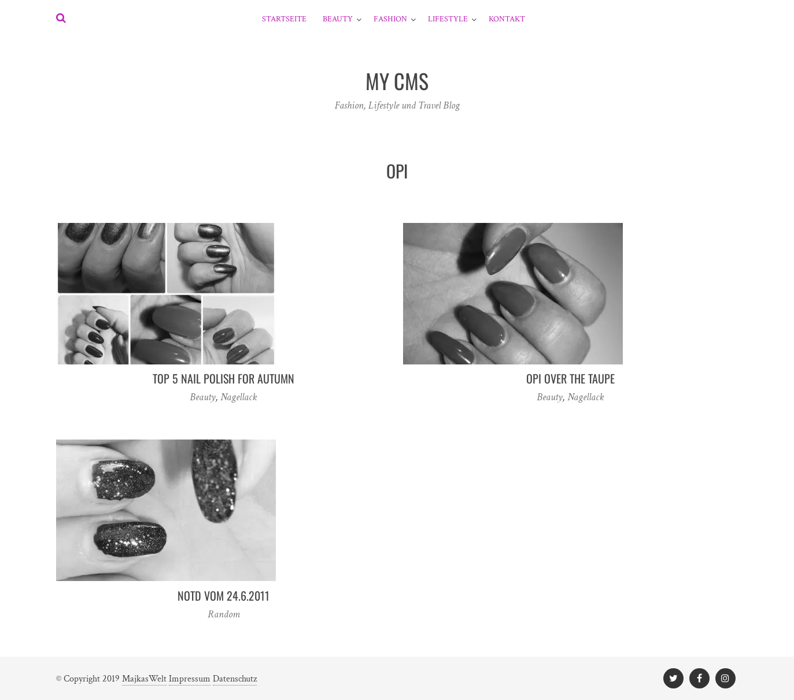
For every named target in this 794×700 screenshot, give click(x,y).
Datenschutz (235, 679)
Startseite (284, 19)
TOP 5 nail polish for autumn (223, 378)
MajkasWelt (144, 679)
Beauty (338, 19)
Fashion (390, 19)
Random (224, 614)
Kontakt (507, 19)
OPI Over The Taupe (570, 378)
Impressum (189, 679)
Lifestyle (448, 19)
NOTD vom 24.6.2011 (223, 595)
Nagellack (238, 397)
